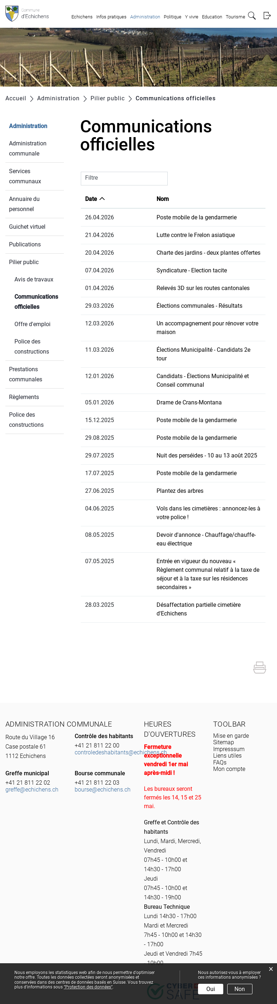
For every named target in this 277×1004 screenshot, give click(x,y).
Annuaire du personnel (24, 204)
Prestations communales (25, 374)
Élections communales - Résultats (165, 305)
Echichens (82, 16)
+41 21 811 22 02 (27, 730)
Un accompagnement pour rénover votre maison (184, 323)
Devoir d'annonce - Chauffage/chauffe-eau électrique (190, 508)
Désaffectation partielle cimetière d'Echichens (180, 561)
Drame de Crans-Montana (155, 385)
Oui (210, 989)
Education (212, 16)
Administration (145, 16)
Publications (25, 244)
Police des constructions (31, 346)
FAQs (220, 710)
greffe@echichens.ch (31, 737)
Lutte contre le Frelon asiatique (162, 235)
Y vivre (191, 16)
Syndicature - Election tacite (158, 270)
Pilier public (24, 262)
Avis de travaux (33, 279)
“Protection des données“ (88, 987)
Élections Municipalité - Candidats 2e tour (175, 341)
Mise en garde (231, 683)
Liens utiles (227, 703)
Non (239, 989)
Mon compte (229, 717)
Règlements (24, 397)
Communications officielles (39, 301)
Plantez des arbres (146, 473)
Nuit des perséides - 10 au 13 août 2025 (173, 438)
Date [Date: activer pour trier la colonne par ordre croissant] (91, 199)
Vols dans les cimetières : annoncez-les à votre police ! (191, 491)
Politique (172, 16)
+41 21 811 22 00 (97, 693)
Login (267, 15)
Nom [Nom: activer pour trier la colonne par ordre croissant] (129, 199)
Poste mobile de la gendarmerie (163, 217)
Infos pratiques (111, 16)
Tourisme (235, 16)
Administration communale (28, 148)
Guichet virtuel (27, 226)
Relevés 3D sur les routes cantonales (169, 288)
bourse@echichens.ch (103, 737)
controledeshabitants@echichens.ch (121, 700)
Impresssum (229, 697)
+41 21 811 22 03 (97, 730)
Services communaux (25, 176)
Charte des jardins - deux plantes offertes (175, 252)
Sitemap (223, 690)
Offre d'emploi (32, 324)
